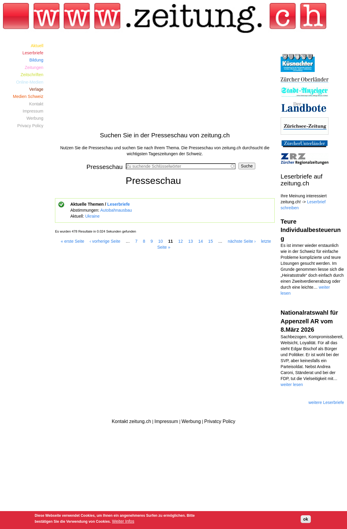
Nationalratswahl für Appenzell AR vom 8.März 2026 (309, 321)
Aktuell (37, 45)
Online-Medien (29, 82)
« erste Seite (72, 241)
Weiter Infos (123, 521)
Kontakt (36, 104)
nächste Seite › (242, 241)
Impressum (33, 111)
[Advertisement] (165, 83)
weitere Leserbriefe (326, 402)
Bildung (36, 60)
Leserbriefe (118, 204)
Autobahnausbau (116, 210)
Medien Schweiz (28, 96)
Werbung (34, 118)
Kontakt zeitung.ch (131, 421)
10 (160, 241)
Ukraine (92, 216)
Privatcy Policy (219, 421)
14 (200, 241)
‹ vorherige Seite (105, 241)
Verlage (36, 89)
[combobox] (181, 166)
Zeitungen (34, 67)
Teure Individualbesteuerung (311, 230)
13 (190, 241)
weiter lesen (292, 384)
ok (305, 519)
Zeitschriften (32, 74)
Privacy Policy (30, 125)
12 (180, 241)
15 (210, 241)
